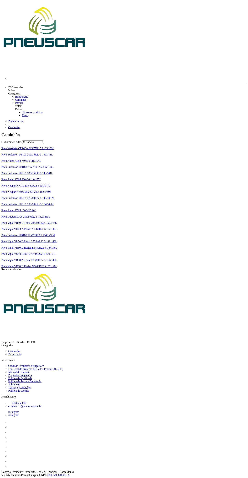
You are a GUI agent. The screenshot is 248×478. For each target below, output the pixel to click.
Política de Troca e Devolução (25, 381)
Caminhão (21, 99)
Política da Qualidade (20, 378)
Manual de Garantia (19, 372)
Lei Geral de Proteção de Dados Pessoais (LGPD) (35, 369)
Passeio (19, 102)
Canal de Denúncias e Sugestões (26, 365)
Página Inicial (15, 121)
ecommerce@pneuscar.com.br (25, 406)
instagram (13, 411)
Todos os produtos (32, 112)
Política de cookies (18, 390)
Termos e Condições (19, 387)
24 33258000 (17, 402)
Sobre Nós (14, 384)
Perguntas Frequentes (20, 375)
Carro (25, 115)
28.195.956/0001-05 (58, 475)
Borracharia (21, 96)
